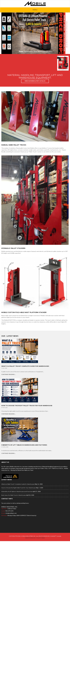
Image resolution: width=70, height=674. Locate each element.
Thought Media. (40, 538)
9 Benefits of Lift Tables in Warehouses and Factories (24, 445)
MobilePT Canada (56, 536)
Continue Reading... (8, 374)
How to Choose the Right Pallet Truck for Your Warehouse (26, 405)
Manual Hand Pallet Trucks (13, 145)
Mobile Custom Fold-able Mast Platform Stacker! (23, 312)
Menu (35, 10)
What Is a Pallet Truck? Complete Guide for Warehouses (25, 366)
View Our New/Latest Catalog (35, 81)
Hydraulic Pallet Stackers (13, 248)
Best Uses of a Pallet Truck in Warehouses (13, 495)
